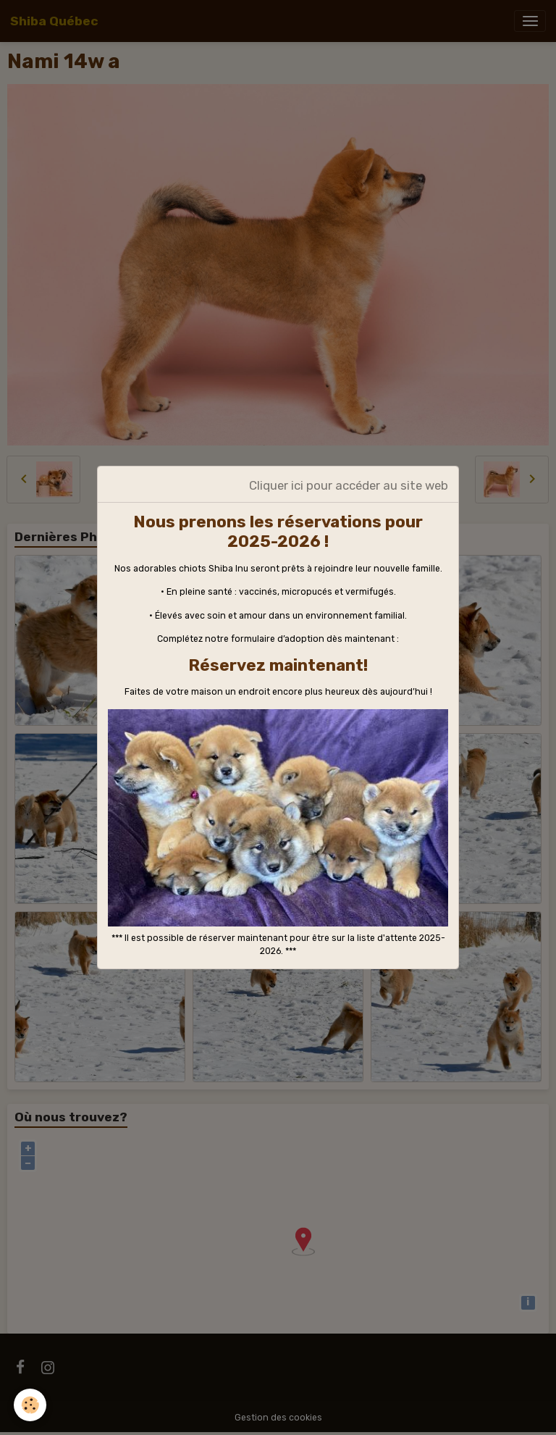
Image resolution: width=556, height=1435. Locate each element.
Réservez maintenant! (278, 665)
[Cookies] (30, 1405)
